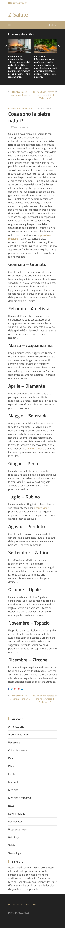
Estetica (12, 774)
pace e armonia (35, 449)
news (11, 806)
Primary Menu (18, 3)
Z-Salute (18, 14)
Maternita (13, 782)
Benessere (14, 742)
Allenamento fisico (18, 734)
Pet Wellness (15, 821)
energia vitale (41, 508)
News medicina (16, 814)
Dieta (11, 766)
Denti (11, 758)
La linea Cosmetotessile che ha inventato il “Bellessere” (44, 95)
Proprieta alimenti (18, 829)
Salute (11, 845)
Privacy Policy (15, 904)
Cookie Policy (30, 904)
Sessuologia (14, 853)
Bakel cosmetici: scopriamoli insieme (20, 93)
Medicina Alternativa (20, 108)
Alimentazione (16, 727)
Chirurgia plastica (17, 750)
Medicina (13, 790)
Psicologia (13, 837)
